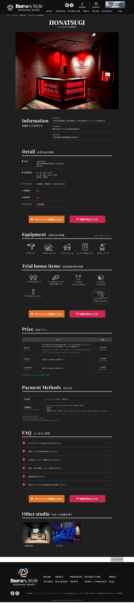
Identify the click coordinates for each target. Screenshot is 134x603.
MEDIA (74, 581)
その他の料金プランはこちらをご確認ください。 (36, 375)
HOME (47, 576)
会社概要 (29, 593)
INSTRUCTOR (74, 11)
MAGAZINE (107, 11)
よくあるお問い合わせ (70, 593)
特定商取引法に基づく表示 (105, 593)
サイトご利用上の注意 (87, 593)
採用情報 (119, 593)
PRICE (86, 11)
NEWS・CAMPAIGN (95, 581)
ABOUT (49, 11)
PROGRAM (60, 11)
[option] (67, 70)
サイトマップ (39, 593)
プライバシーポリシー (53, 593)
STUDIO (95, 11)
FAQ (120, 11)
